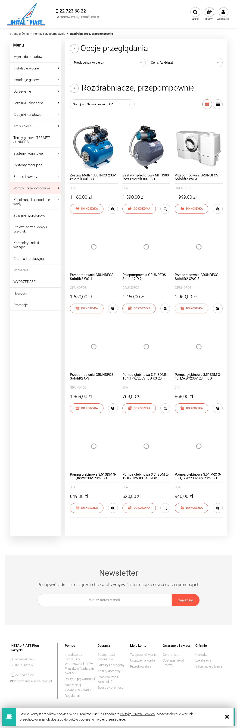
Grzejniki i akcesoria (28, 103)
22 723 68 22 (24, 675)
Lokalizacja (203, 660)
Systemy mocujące (27, 165)
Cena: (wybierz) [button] (162, 62)
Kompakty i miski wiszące (26, 245)
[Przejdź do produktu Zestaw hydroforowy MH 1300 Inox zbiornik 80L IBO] (146, 147)
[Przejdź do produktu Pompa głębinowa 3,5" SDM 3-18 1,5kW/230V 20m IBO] (199, 346)
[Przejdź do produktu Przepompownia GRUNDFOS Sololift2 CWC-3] (199, 247)
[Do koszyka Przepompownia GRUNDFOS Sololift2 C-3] (86, 408)
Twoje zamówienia (143, 654)
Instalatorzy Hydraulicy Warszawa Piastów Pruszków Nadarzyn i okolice (80, 664)
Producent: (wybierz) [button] (89, 62)
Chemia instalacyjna (28, 259)
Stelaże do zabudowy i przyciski (30, 229)
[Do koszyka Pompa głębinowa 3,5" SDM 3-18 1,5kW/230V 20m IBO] (191, 408)
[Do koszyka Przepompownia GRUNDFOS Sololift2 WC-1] (86, 308)
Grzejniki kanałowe (27, 115)
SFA (72, 188)
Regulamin (72, 695)
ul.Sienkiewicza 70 (23, 659)
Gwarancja (170, 654)
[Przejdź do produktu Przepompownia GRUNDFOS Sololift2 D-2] (146, 247)
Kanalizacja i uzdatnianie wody (31, 202)
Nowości (20, 293)
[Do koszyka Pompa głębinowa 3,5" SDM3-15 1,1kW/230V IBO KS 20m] (139, 408)
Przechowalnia (140, 666)
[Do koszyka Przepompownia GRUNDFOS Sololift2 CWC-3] (191, 308)
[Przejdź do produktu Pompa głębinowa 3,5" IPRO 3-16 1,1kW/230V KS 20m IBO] (199, 446)
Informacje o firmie (208, 666)
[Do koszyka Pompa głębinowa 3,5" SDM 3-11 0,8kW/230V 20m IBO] (86, 508)
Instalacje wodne (26, 68)
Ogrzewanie (22, 91)
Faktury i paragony (111, 665)
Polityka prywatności (80, 679)
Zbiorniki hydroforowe (29, 215)
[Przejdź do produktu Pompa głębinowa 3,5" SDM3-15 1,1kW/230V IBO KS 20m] (146, 346)
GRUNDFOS (183, 188)
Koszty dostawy (109, 671)
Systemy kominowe (28, 153)
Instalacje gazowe (27, 80)
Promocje (20, 305)
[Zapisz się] (186, 600)
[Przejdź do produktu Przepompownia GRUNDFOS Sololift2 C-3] (94, 346)
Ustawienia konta (142, 660)
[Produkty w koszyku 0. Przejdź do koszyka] (209, 14)
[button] (113, 209)
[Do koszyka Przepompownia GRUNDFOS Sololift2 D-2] (139, 308)
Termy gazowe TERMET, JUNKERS (31, 140)
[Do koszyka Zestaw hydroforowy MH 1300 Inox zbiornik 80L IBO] (139, 209)
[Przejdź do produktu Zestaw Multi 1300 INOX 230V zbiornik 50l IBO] (94, 147)
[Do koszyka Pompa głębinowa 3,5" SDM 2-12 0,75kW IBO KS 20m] (139, 508)
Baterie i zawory (25, 177)
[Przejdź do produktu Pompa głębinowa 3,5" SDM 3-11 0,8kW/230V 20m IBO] (94, 446)
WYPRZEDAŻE (24, 282)
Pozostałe (20, 270)
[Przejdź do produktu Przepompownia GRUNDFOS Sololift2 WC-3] (199, 147)
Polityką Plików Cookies (137, 714)
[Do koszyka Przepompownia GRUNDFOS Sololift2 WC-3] (191, 209)
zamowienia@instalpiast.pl (32, 681)
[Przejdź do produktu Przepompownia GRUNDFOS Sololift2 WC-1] (94, 247)
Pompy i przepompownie (31, 188)
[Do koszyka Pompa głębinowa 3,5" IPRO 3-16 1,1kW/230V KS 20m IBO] (191, 508)
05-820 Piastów (21, 665)
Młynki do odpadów (27, 57)
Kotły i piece (22, 126)
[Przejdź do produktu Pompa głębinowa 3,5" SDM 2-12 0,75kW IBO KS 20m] (146, 446)
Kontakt (201, 654)
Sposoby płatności (110, 687)
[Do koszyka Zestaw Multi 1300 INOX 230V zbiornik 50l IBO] (86, 209)
